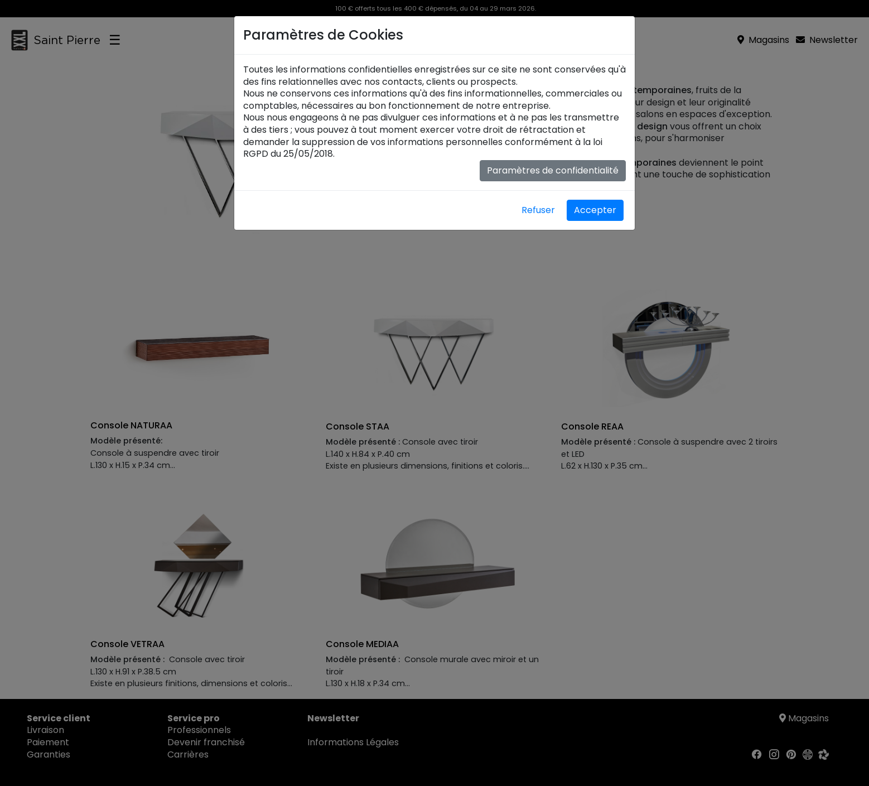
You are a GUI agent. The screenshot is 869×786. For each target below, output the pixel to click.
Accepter (595, 210)
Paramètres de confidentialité (553, 170)
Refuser (538, 210)
